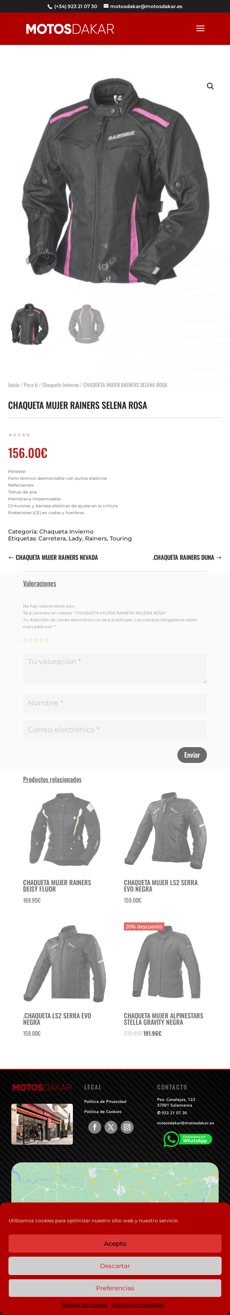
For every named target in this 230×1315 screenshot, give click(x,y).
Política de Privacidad (137, 1305)
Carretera (52, 532)
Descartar (115, 1266)
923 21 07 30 (174, 1112)
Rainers (96, 532)
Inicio (13, 379)
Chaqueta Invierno (60, 379)
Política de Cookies (102, 1111)
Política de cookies (84, 1305)
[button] (210, 80)
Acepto (115, 1243)
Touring (121, 532)
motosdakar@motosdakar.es (185, 1123)
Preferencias (115, 1288)
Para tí (31, 379)
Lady (75, 532)
